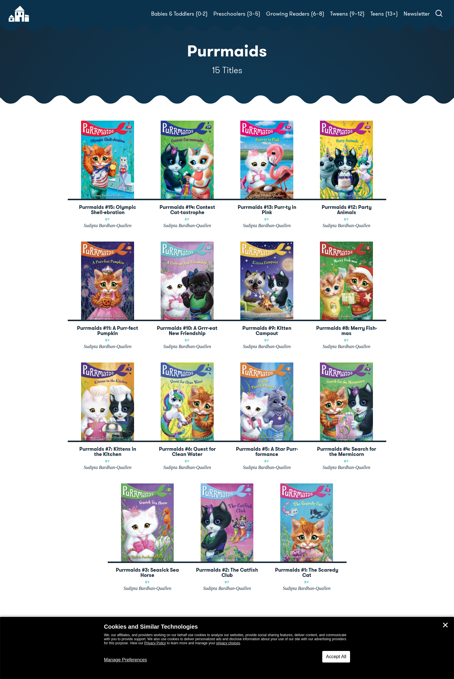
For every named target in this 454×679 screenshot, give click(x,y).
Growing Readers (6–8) (295, 14)
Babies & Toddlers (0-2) (179, 14)
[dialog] (227, 648)
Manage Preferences (125, 659)
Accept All (336, 656)
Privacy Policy (155, 643)
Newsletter (417, 14)
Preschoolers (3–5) (236, 14)
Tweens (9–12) (347, 14)
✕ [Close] (445, 625)
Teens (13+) (384, 14)
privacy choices (228, 643)
